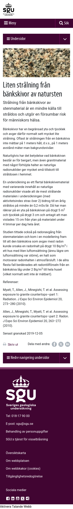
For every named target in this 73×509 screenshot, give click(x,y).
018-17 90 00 (20, 416)
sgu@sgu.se (24, 424)
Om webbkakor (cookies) (23, 468)
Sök (66, 23)
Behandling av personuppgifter (27, 431)
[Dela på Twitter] (60, 344)
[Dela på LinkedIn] (67, 344)
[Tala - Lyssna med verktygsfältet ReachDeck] (16, 506)
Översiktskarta (16, 453)
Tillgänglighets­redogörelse (24, 476)
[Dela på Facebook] (54, 344)
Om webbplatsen (17, 461)
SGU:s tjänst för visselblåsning (27, 439)
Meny (12, 23)
